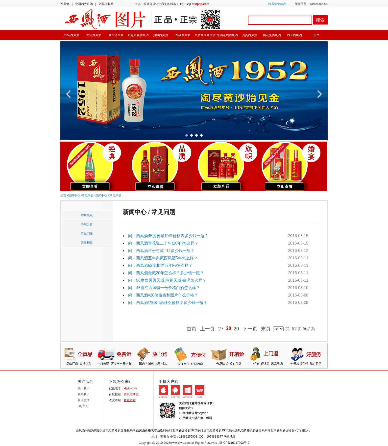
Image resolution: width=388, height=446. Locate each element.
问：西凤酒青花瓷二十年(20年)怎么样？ (163, 243)
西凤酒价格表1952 (184, 430)
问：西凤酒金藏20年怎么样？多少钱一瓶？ (166, 273)
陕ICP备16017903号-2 (234, 443)
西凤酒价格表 (277, 4)
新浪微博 (84, 400)
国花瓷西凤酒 (272, 35)
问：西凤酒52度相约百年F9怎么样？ (160, 265)
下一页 (249, 328)
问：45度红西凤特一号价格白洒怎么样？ (164, 288)
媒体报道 (87, 242)
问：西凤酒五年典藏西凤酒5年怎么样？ (163, 258)
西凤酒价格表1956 (216, 430)
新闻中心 (74, 195)
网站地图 (230, 436)
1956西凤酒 (294, 35)
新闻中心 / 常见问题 (108, 195)
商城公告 (87, 224)
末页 (266, 328)
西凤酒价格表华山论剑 (151, 430)
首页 (316, 35)
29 (236, 328)
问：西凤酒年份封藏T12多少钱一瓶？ (161, 250)
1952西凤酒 (71, 35)
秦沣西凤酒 (93, 35)
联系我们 (84, 394)
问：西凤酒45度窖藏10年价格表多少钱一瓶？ (168, 236)
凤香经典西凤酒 (205, 35)
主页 (63, 195)
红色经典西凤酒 (138, 35)
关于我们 (84, 388)
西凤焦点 (87, 215)
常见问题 (88, 195)
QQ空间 (83, 406)
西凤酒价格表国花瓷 (116, 430)
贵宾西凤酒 (249, 35)
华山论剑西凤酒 (227, 35)
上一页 (207, 328)
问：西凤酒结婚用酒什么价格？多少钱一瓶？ (167, 302)
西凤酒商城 (131, 394)
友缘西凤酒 (182, 35)
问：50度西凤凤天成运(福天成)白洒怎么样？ (167, 280)
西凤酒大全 (116, 35)
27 (221, 328)
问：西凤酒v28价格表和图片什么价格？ (163, 295)
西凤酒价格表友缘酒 (248, 430)
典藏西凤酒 (160, 35)
